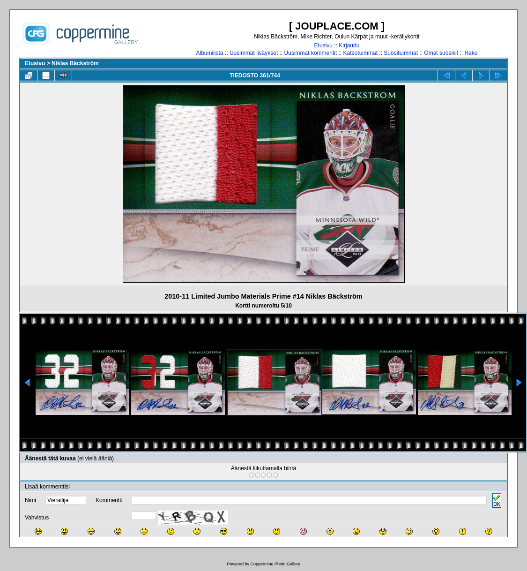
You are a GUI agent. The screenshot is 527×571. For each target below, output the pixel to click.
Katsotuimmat (360, 53)
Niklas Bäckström (75, 63)
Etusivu (323, 45)
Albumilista (209, 53)
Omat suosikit (441, 53)
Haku (470, 53)
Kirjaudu (349, 45)
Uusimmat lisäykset (254, 53)
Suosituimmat (401, 53)
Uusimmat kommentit (310, 53)
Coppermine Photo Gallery (275, 564)
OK (496, 500)
